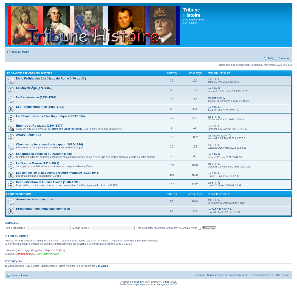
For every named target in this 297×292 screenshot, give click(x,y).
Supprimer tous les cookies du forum (227, 275)
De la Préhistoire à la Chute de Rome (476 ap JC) (51, 78)
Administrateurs (25, 253)
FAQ (270, 58)
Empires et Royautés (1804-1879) (39, 125)
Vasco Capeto (219, 135)
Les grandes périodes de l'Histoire (29, 73)
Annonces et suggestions (34, 199)
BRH (214, 79)
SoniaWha (102, 265)
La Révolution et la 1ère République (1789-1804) (50, 116)
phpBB (137, 282)
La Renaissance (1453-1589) (36, 97)
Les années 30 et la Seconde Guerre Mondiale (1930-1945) (57, 172)
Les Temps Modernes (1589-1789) (40, 106)
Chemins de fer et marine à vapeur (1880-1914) (49, 144)
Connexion (284, 58)
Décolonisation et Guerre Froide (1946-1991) (47, 182)
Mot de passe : (80, 228)
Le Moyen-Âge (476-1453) (34, 88)
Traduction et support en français (136, 284)
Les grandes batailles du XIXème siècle (44, 154)
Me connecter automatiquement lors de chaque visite (169, 228)
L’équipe (200, 275)
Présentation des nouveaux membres (43, 208)
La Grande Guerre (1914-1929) (37, 163)
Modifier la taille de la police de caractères (286, 51)
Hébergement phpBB (166, 284)
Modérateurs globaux (47, 253)
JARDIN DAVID (220, 209)
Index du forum (20, 52)
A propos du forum (18, 194)
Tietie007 (217, 97)
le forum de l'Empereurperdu (65, 128)
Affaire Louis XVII (28, 135)
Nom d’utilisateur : (15, 228)
